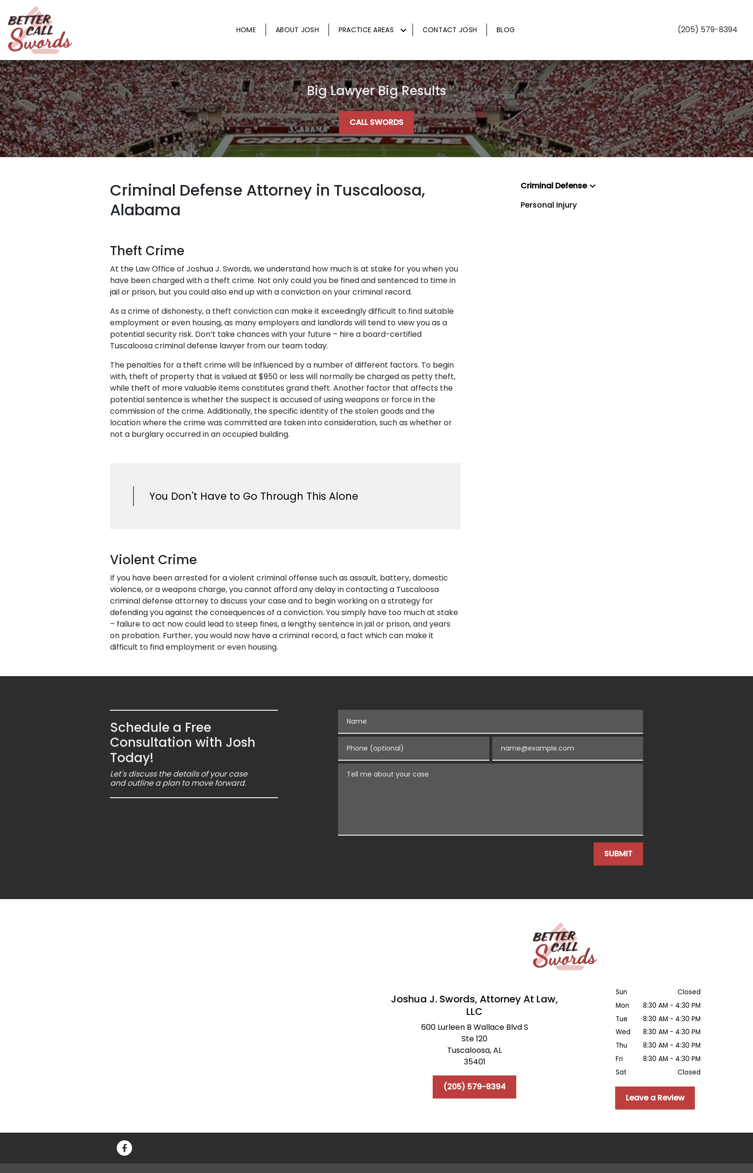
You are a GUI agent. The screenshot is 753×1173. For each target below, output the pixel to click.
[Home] (246, 30)
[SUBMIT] (618, 853)
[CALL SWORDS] (376, 122)
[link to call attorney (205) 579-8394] (707, 29)
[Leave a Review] (655, 1098)
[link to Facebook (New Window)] (124, 1148)
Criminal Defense (554, 185)
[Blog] (505, 30)
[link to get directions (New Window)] (474, 1047)
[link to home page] (41, 30)
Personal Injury (549, 204)
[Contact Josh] (450, 30)
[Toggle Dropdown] (403, 30)
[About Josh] (297, 30)
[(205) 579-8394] (474, 1087)
